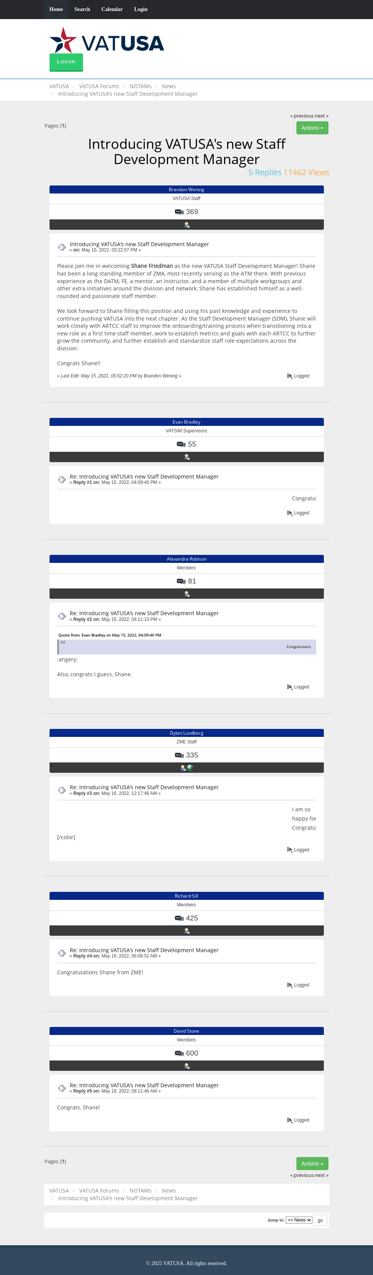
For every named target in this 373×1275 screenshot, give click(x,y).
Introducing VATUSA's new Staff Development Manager (139, 244)
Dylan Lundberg (186, 733)
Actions (312, 128)
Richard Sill (186, 896)
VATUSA (59, 86)
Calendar (112, 9)
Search (82, 9)
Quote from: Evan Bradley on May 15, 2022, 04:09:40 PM (109, 635)
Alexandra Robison (187, 559)
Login (140, 9)
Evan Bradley (186, 422)
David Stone (186, 1031)
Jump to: (276, 1220)
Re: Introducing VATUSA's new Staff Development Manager (144, 476)
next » (321, 116)
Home (56, 9)
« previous (302, 116)
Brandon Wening (186, 189)
